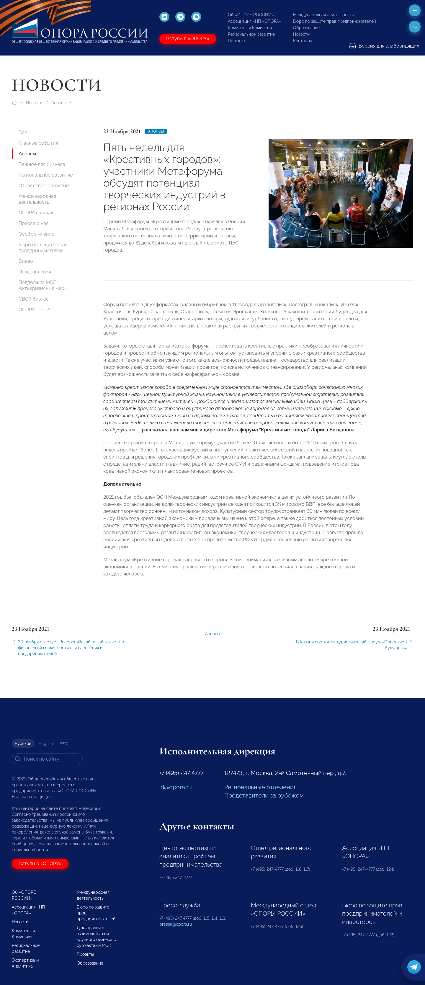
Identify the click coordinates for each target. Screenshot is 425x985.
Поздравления (35, 272)
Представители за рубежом (264, 795)
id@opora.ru (175, 787)
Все (23, 132)
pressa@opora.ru (175, 924)
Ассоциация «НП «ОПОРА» (254, 21)
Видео (26, 261)
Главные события (38, 143)
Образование (306, 27)
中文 (64, 743)
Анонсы (58, 102)
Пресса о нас (34, 223)
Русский (23, 743)
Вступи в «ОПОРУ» (187, 38)
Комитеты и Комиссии (250, 27)
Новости (301, 34)
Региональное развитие (251, 34)
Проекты (236, 40)
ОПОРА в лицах (36, 213)
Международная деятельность (323, 14)
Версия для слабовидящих (384, 46)
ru (414, 27)
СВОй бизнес (34, 299)
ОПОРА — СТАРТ (37, 309)
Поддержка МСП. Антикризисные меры (43, 285)
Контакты (302, 40)
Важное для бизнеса (42, 164)
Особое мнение (36, 234)
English (46, 743)
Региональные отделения (260, 787)
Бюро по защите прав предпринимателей (334, 21)
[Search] (47, 759)
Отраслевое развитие (44, 185)
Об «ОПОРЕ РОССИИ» (251, 14)
